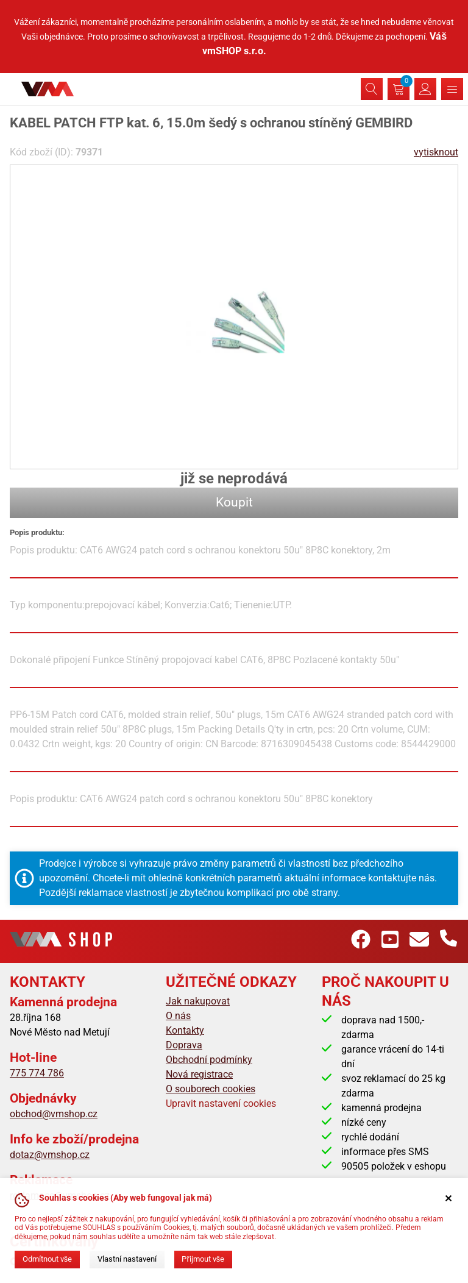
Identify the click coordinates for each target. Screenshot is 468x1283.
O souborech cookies (210, 1089)
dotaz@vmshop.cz (50, 1154)
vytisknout (436, 152)
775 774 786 (37, 1073)
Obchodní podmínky (209, 1059)
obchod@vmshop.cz (54, 1114)
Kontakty (185, 1030)
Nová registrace (199, 1074)
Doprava (184, 1045)
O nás (178, 1016)
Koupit (234, 502)
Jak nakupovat (198, 1001)
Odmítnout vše (47, 1258)
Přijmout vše (203, 1258)
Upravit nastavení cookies (221, 1103)
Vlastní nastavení (127, 1258)
